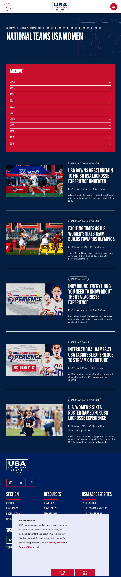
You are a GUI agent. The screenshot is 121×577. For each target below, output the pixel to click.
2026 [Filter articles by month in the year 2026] (12, 82)
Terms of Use (25, 546)
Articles (49, 27)
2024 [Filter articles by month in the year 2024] (12, 94)
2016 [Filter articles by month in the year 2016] (12, 143)
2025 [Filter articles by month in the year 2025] (12, 88)
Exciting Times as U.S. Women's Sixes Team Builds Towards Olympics (91, 234)
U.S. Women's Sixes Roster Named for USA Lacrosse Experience (88, 413)
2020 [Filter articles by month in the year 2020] (12, 119)
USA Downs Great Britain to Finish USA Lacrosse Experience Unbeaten (90, 176)
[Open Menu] (113, 6)
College (10, 503)
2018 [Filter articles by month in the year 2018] (12, 131)
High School (13, 508)
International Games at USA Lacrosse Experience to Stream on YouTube (90, 355)
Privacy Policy (56, 542)
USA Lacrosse (89, 503)
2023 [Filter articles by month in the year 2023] (12, 100)
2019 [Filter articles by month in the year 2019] (12, 125)
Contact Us (50, 508)
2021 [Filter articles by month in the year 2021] (12, 113)
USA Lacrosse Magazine (94, 508)
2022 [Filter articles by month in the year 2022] (12, 106)
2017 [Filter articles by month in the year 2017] (12, 137)
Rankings (49, 503)
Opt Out (85, 572)
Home (12, 27)
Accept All (62, 572)
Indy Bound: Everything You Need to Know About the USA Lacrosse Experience (90, 295)
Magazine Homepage (30, 27)
